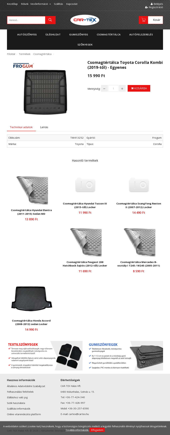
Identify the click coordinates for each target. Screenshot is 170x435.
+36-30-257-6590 (78, 408)
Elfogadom (97, 430)
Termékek (24, 54)
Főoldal (11, 54)
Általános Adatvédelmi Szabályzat (26, 386)
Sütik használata (16, 403)
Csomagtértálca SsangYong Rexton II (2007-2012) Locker (138, 205)
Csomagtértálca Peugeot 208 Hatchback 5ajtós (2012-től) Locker (85, 263)
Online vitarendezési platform (24, 414)
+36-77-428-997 (75, 402)
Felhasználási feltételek (20, 391)
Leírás (44, 127)
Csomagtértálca (42, 54)
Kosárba (139, 88)
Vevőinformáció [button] (40, 3)
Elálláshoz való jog (17, 397)
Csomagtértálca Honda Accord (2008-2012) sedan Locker (31, 322)
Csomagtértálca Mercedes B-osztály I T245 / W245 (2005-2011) (138, 263)
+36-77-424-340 (75, 397)
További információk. (77, 430)
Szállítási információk (18, 408)
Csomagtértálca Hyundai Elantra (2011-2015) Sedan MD (31, 211)
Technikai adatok (21, 127)
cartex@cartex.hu (79, 414)
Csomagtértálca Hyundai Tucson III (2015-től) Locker (85, 205)
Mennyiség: (93, 88)
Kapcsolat (72, 3)
